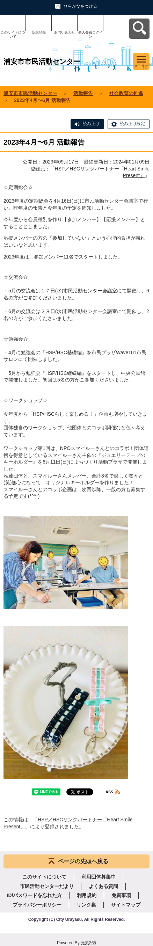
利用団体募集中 (98, 877)
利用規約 (86, 895)
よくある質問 (103, 886)
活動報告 (83, 93)
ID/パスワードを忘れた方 (34, 895)
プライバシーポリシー (37, 905)
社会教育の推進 (126, 93)
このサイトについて (13, 34)
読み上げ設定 (132, 123)
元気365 (88, 942)
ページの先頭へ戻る (83, 861)
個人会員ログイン (90, 34)
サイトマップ (125, 905)
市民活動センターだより (47, 886)
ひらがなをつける (80, 6)
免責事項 (121, 895)
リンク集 (86, 905)
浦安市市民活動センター (30, 93)
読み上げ (91, 123)
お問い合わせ (64, 32)
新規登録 (39, 32)
